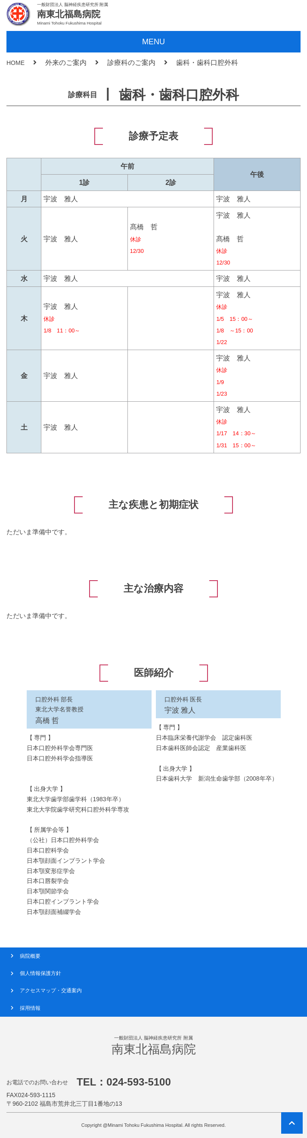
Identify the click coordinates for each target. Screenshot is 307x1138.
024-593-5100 (138, 1082)
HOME (15, 62)
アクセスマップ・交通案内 (51, 990)
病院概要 (30, 956)
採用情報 (30, 1008)
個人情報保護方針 (40, 973)
